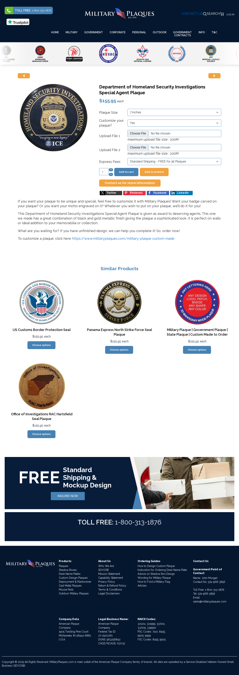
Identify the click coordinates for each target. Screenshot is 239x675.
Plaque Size (108, 112)
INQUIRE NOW (68, 496)
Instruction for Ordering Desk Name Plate (162, 569)
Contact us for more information (130, 183)
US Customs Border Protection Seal (42, 330)
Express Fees (109, 162)
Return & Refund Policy (112, 585)
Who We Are (106, 565)
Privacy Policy (106, 581)
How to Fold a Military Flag (154, 581)
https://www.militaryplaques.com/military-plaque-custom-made (123, 238)
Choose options (41, 345)
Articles (142, 585)
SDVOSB (103, 569)
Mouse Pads (66, 589)
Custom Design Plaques (73, 577)
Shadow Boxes (68, 569)
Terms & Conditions (110, 589)
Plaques (63, 565)
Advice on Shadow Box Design (156, 573)
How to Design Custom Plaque (156, 565)
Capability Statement (110, 577)
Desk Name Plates (69, 573)
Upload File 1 (109, 136)
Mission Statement (109, 573)
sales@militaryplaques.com (209, 601)
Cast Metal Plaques (70, 585)
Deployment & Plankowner (75, 581)
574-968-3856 (216, 581)
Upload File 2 (109, 150)
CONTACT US (192, 14)
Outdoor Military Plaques (74, 593)
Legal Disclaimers (109, 593)
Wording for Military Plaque (154, 577)
